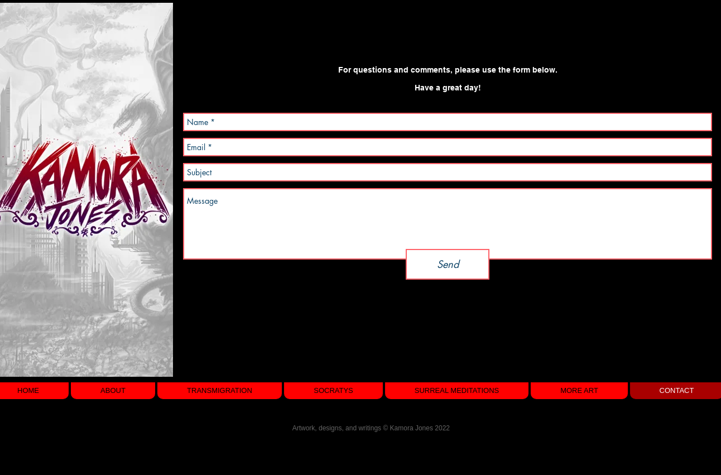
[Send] (447, 264)
